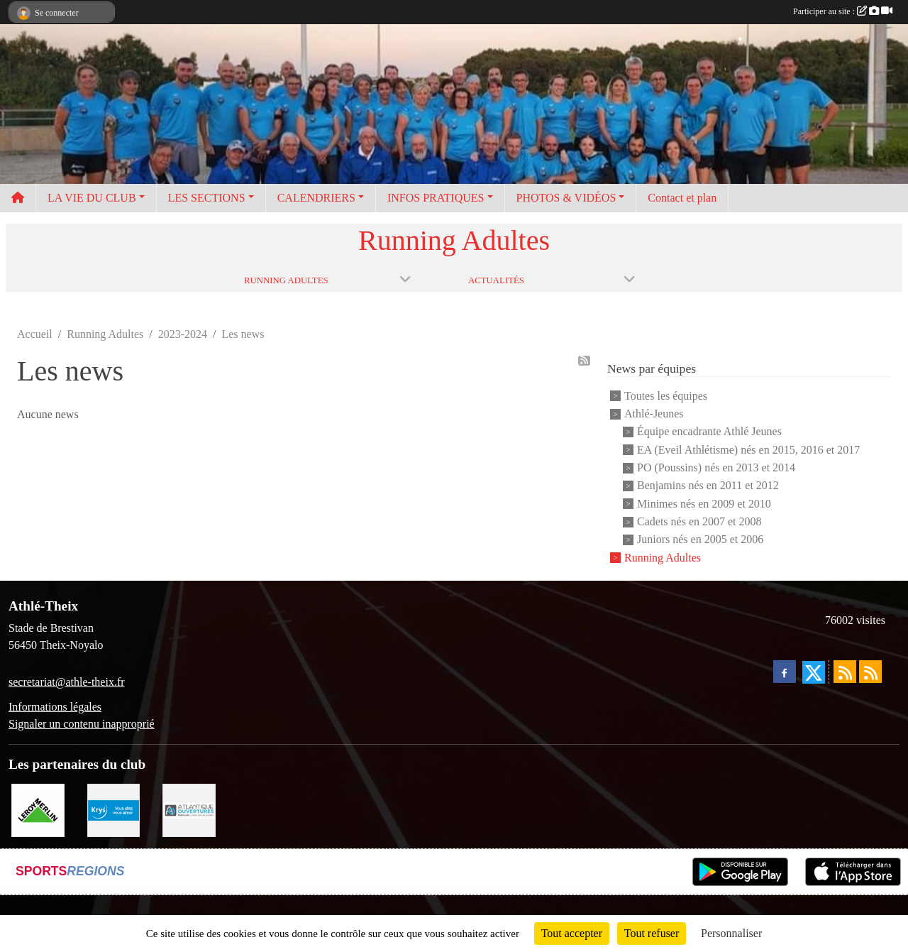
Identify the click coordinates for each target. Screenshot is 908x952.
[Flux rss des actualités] (845, 671)
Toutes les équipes (665, 396)
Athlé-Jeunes (654, 413)
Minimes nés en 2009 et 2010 (704, 504)
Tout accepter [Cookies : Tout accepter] (571, 933)
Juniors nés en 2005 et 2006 (700, 540)
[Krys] (113, 809)
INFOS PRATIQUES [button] (435, 198)
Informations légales (55, 707)
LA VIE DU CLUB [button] (92, 198)
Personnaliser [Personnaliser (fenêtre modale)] (731, 933)
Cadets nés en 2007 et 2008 (699, 521)
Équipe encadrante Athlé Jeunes (709, 432)
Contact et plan (682, 198)
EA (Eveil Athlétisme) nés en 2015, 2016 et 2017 (748, 450)
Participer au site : (842, 11)
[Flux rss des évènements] (870, 671)
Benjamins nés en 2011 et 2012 (708, 486)
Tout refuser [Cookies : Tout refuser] (652, 933)
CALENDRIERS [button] (316, 198)
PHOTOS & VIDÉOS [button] (566, 198)
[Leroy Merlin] (38, 809)
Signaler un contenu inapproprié (82, 724)
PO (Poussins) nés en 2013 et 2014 (716, 467)
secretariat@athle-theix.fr (67, 682)
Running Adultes (662, 558)
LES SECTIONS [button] (206, 198)
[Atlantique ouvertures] (189, 809)
